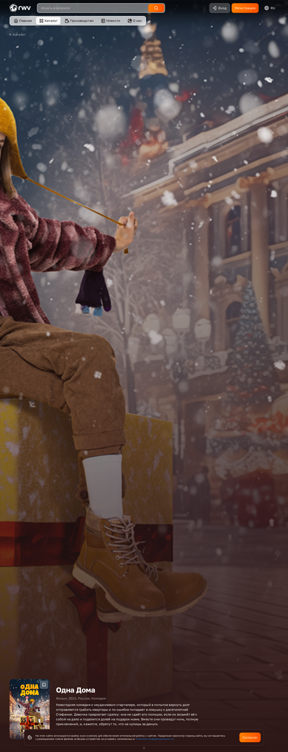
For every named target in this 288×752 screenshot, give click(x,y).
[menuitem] (22, 21)
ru (269, 8)
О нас (134, 20)
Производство (79, 20)
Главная (23, 20)
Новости (110, 20)
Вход (219, 8)
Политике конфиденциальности (154, 738)
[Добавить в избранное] (44, 675)
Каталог (48, 20)
